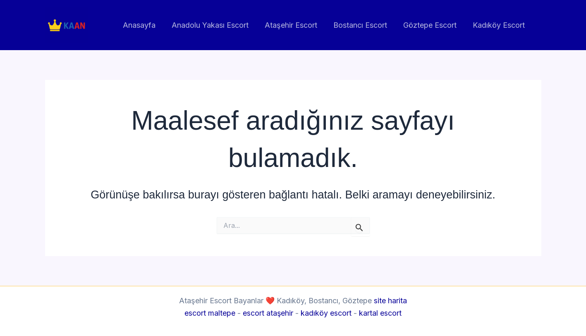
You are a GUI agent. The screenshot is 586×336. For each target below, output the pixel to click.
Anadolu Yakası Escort (215, 25)
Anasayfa (146, 25)
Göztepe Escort (432, 25)
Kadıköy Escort (500, 25)
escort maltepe (209, 313)
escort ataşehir (268, 313)
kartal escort (380, 313)
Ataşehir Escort (295, 25)
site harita (390, 300)
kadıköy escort (326, 313)
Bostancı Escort (363, 25)
